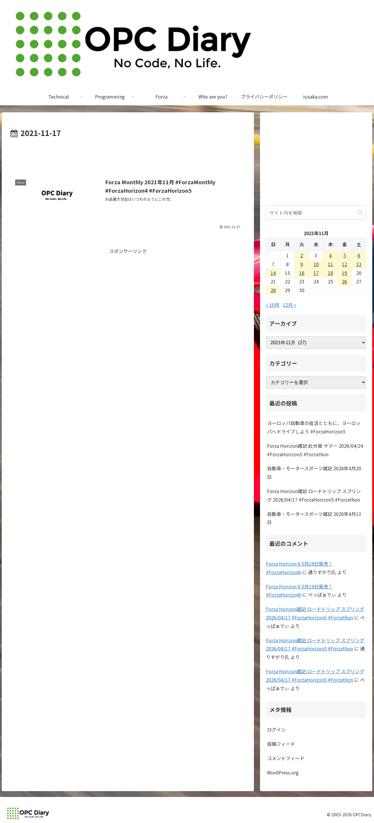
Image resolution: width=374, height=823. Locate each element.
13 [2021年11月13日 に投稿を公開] (358, 264)
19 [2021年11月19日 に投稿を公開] (344, 272)
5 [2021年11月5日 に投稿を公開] (344, 255)
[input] (316, 213)
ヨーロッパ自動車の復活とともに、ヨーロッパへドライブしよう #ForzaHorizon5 (314, 427)
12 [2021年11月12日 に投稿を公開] (344, 264)
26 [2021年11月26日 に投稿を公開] (344, 281)
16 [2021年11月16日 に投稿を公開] (301, 272)
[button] (360, 212)
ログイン (276, 729)
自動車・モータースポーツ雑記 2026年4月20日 (314, 472)
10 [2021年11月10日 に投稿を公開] (316, 264)
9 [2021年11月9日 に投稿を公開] (301, 264)
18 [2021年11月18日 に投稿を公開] (330, 272)
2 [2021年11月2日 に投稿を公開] (301, 255)
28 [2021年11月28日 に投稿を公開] (273, 290)
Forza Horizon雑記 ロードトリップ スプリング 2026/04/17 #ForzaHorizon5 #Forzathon (314, 495)
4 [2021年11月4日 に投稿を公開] (330, 255)
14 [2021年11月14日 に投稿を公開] (273, 272)
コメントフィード (285, 758)
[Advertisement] (128, 155)
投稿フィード (281, 743)
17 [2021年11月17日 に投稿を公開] (316, 272)
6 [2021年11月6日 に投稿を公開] (359, 255)
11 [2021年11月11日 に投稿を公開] (330, 264)
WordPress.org (283, 772)
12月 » (289, 304)
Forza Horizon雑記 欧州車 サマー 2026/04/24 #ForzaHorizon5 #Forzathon (315, 450)
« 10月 (272, 304)
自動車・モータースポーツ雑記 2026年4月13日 (314, 518)
